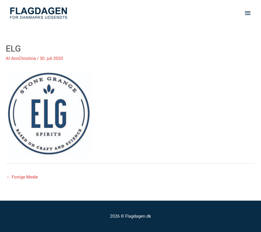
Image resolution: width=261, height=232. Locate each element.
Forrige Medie (22, 177)
